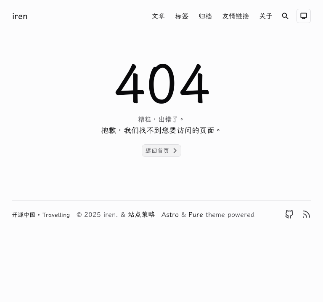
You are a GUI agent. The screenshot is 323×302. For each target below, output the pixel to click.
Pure (197, 214)
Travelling (56, 215)
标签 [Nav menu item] (181, 16)
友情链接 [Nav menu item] (235, 16)
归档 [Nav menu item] (205, 16)
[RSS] (306, 214)
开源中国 (24, 215)
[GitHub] (289, 214)
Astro (171, 214)
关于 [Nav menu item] (266, 16)
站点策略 (141, 214)
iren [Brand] (20, 15)
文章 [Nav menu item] (158, 16)
